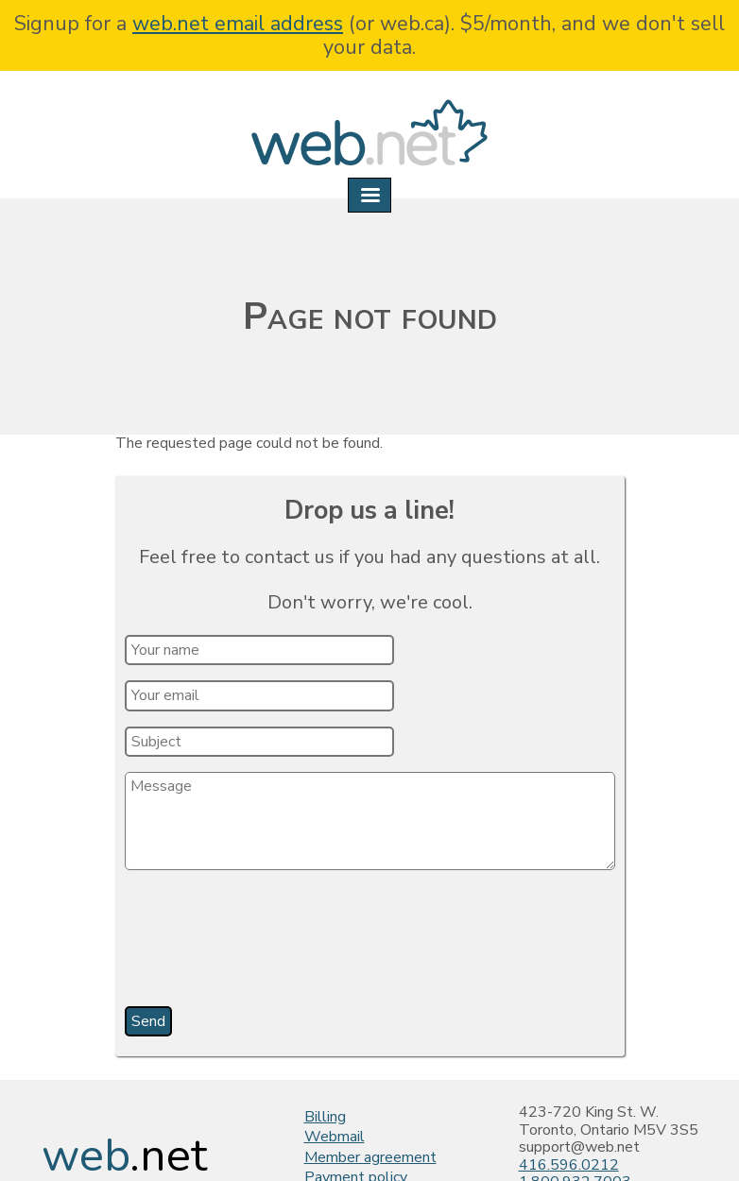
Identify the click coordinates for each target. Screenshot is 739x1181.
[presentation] (270, 945)
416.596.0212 (569, 1165)
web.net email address (237, 23)
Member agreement (370, 1157)
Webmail (334, 1136)
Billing (325, 1116)
